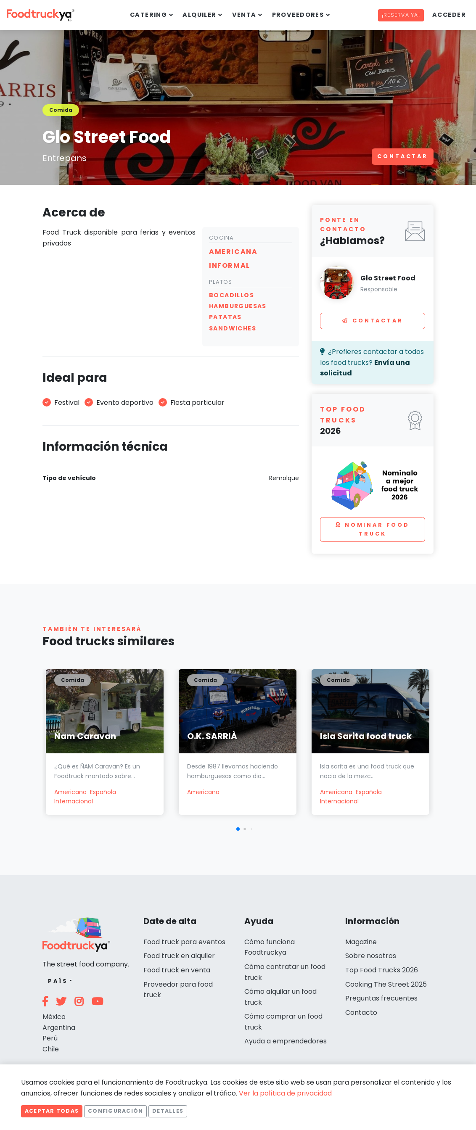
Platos (221, 281)
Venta (244, 15)
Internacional (73, 801)
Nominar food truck (373, 529)
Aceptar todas (52, 1110)
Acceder (449, 15)
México (54, 1017)
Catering (148, 15)
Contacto (361, 1012)
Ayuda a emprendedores (285, 1041)
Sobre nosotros (370, 956)
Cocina (221, 237)
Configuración (115, 1110)
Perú (50, 1038)
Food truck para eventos (184, 942)
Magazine (361, 942)
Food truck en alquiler (179, 956)
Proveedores (298, 15)
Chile (50, 1049)
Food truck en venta (176, 970)
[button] (238, 829)
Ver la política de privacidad (285, 1093)
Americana (70, 792)
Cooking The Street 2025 (386, 984)
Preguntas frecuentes (381, 998)
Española (103, 792)
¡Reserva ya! (401, 14)
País (58, 981)
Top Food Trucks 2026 (381, 970)
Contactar (402, 156)
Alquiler (199, 15)
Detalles (167, 1110)
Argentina (58, 1027)
